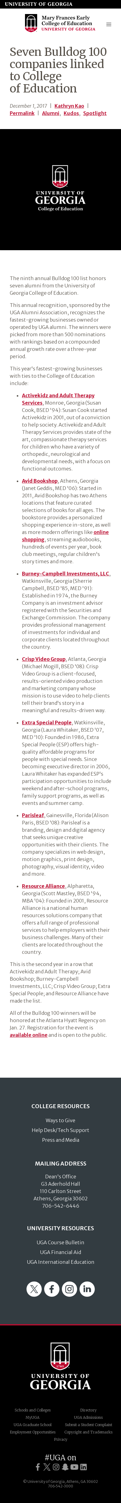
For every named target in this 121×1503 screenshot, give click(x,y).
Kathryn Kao (69, 106)
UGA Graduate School (33, 1424)
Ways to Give (60, 1120)
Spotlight (95, 113)
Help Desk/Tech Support (60, 1130)
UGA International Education (60, 1262)
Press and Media (60, 1140)
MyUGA (32, 1417)
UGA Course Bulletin (60, 1242)
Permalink (22, 113)
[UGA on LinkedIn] (83, 1467)
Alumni (50, 113)
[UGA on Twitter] (47, 1467)
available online (29, 1035)
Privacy (60, 1439)
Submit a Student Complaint (88, 1424)
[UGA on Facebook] (37, 1467)
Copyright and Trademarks (88, 1432)
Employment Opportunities (32, 1432)
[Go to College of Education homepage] (60, 31)
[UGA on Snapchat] (65, 1467)
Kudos (71, 113)
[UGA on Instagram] (56, 1467)
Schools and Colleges (33, 1410)
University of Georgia (60, 1366)
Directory (88, 1410)
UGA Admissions (88, 1417)
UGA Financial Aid (60, 1252)
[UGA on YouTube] (74, 1467)
